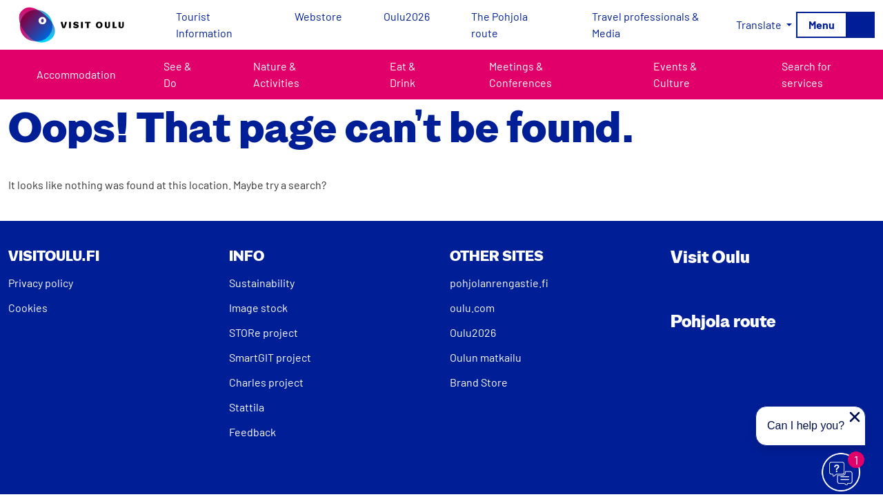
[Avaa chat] (841, 472)
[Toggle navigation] (835, 25)
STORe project (263, 332)
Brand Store (479, 382)
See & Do (177, 74)
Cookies (28, 307)
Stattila (246, 406)
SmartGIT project (270, 357)
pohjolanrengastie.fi (499, 282)
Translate (760, 24)
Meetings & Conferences (520, 74)
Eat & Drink (403, 74)
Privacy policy (40, 282)
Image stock (258, 307)
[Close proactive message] (855, 417)
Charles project (266, 382)
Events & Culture (675, 74)
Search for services (806, 74)
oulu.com (472, 307)
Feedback (252, 431)
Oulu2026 (407, 16)
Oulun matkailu (486, 357)
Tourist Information (204, 24)
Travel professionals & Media (646, 24)
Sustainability (262, 282)
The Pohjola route (499, 24)
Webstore (318, 16)
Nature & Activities (276, 74)
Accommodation (76, 74)
